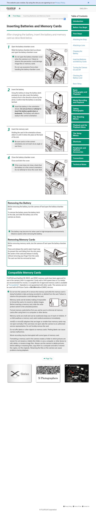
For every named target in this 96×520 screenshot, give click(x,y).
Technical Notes (79, 164)
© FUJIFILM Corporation (48, 510)
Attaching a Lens (79, 45)
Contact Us (86, 506)
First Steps (17, 16)
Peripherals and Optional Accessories (79, 150)
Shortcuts (77, 142)
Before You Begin (80, 27)
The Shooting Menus (78, 118)
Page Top (48, 358)
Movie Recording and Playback (80, 101)
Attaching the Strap (80, 39)
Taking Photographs (78, 110)
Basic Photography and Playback (80, 92)
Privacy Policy (60, 3)
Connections (78, 158)
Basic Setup (77, 84)
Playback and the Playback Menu (80, 126)
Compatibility (14, 285)
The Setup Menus (77, 134)
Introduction (78, 21)
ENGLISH (84, 9)
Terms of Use (77, 506)
